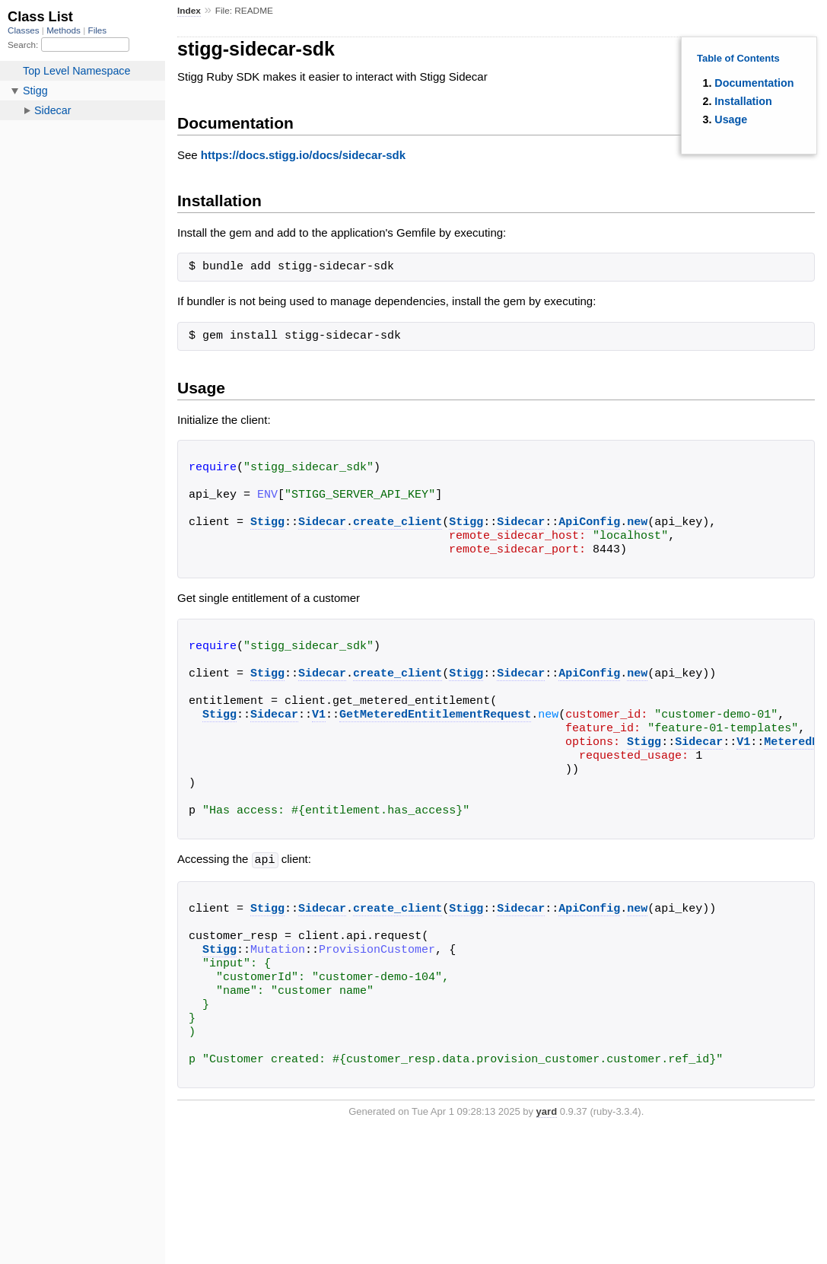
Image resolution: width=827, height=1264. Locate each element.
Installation (742, 101)
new (637, 522)
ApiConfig (589, 522)
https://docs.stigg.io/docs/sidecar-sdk (303, 154)
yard (546, 1110)
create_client (397, 522)
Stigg (267, 522)
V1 (319, 715)
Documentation (754, 83)
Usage (730, 119)
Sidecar (322, 522)
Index (189, 10)
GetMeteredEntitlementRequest (435, 715)
